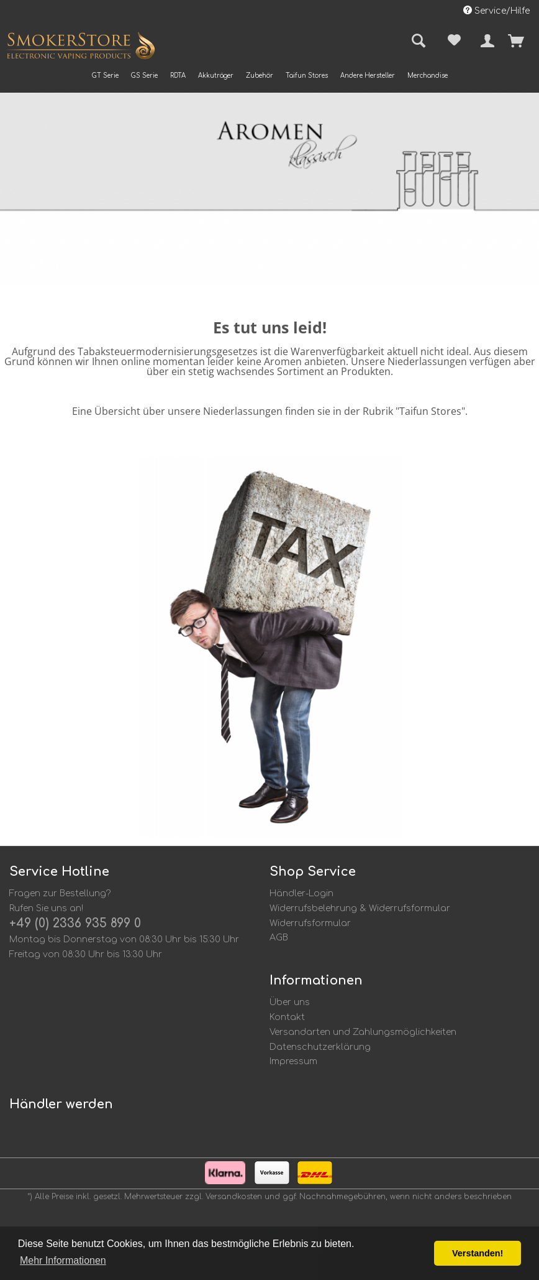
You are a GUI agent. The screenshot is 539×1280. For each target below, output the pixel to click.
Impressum (293, 1061)
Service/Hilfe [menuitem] (496, 11)
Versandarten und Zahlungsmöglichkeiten (363, 1032)
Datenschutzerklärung (320, 1047)
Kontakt (287, 1017)
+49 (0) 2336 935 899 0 (75, 923)
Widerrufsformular (310, 923)
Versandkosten (234, 1196)
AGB (279, 937)
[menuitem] (105, 76)
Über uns (290, 1002)
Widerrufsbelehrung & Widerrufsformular (360, 908)
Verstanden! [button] (477, 1253)
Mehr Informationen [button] (63, 1260)
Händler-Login (301, 893)
